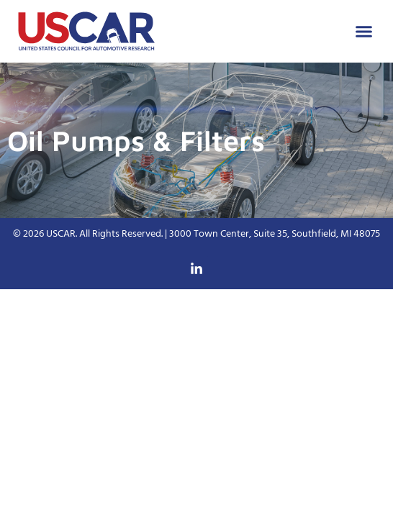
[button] (364, 31)
